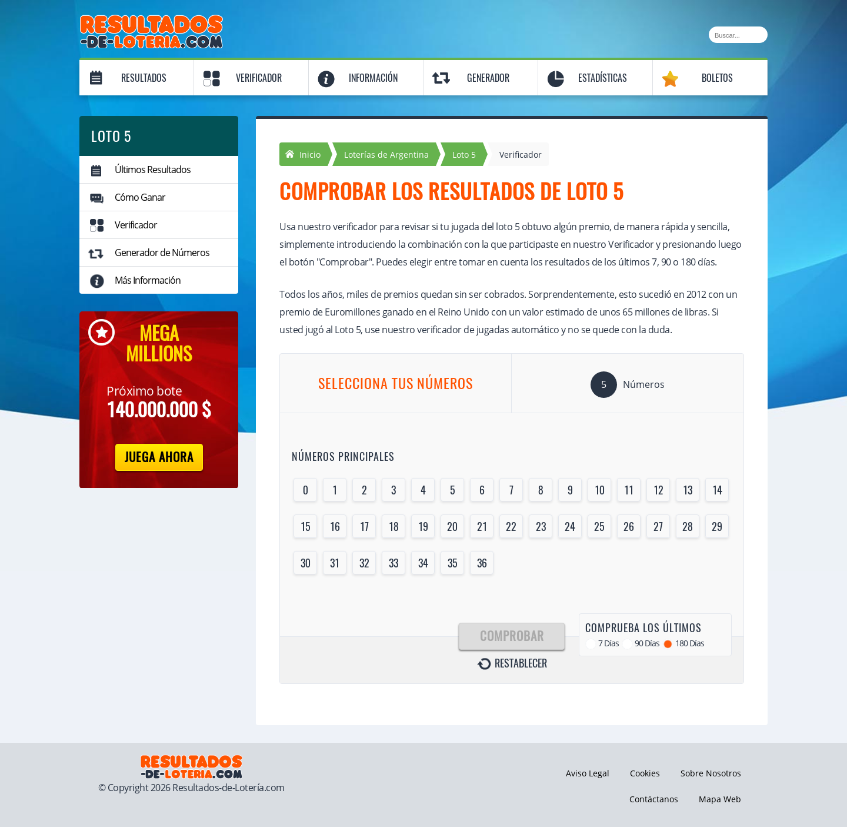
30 (306, 563)
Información (373, 78)
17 (364, 526)
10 (600, 490)
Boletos (717, 78)
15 (306, 526)
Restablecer (521, 663)
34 (423, 563)
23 (541, 526)
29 (717, 526)
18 (394, 526)
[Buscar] (738, 34)
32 (364, 563)
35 (453, 563)
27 (658, 526)
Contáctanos (653, 799)
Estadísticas (602, 78)
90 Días (647, 643)
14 (717, 490)
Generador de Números (162, 252)
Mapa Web (720, 799)
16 (335, 526)
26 (628, 526)
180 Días (689, 643)
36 (482, 563)
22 (511, 526)
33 (393, 563)
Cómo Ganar (140, 197)
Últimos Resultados (153, 169)
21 (482, 526)
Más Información (148, 280)
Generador (488, 78)
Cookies (645, 773)
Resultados (143, 78)
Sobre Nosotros (711, 773)
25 (599, 526)
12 (658, 490)
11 (628, 490)
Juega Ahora (159, 457)
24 (570, 526)
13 (687, 490)
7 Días (608, 643)
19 (423, 526)
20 (452, 526)
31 (334, 563)
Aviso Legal (587, 773)
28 (687, 526)
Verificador (259, 78)
